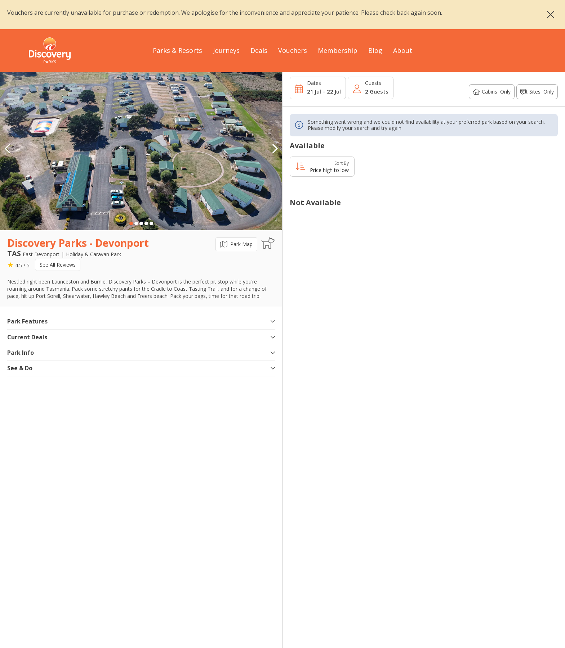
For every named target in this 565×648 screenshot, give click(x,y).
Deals (258, 50)
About (402, 50)
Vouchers (292, 50)
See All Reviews (58, 264)
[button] (275, 148)
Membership (337, 50)
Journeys (226, 50)
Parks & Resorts (177, 50)
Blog (375, 50)
